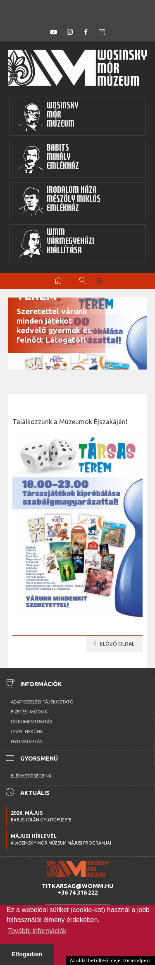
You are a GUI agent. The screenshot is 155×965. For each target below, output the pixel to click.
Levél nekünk (27, 731)
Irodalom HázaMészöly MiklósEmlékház (59, 201)
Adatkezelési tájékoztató (42, 701)
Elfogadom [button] (27, 954)
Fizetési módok (29, 711)
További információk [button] (37, 930)
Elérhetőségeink (31, 775)
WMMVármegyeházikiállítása (56, 243)
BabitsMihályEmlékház (48, 158)
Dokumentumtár (31, 721)
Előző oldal (112, 643)
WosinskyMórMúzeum (48, 116)
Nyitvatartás (26, 741)
